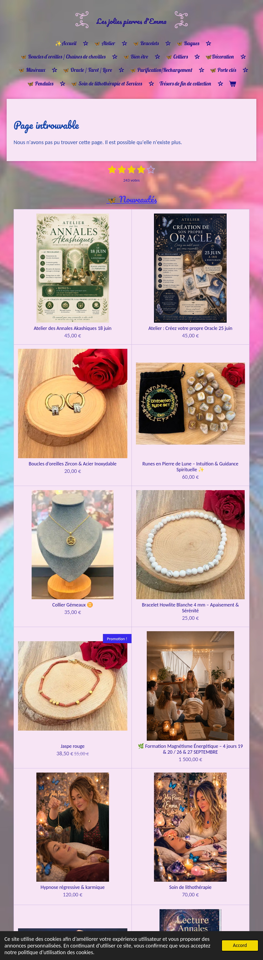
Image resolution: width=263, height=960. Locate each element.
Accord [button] (240, 945)
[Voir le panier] (232, 84)
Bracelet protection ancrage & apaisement (219, 845)
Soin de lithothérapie (102, 455)
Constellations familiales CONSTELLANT (43, 638)
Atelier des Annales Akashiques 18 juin (43, 272)
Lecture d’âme (160, 455)
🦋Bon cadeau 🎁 (43, 741)
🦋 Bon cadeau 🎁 (220, 741)
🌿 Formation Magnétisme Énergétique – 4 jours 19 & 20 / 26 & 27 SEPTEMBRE (219, 368)
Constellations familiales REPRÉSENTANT (102, 638)
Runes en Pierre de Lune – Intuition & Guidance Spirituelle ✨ (219, 275)
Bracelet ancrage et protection (43, 926)
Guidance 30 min (102, 548)
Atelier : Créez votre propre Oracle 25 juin (102, 272)
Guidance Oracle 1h (161, 548)
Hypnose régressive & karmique (43, 458)
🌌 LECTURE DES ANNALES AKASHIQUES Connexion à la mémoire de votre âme (219, 464)
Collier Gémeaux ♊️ (43, 356)
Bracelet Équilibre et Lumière (102, 845)
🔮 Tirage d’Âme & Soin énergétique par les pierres (43, 554)
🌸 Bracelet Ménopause (43, 842)
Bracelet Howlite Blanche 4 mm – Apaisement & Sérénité (102, 362)
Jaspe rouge (161, 356)
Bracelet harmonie (161, 842)
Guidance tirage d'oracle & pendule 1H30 (219, 551)
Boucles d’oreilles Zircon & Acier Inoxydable (161, 272)
